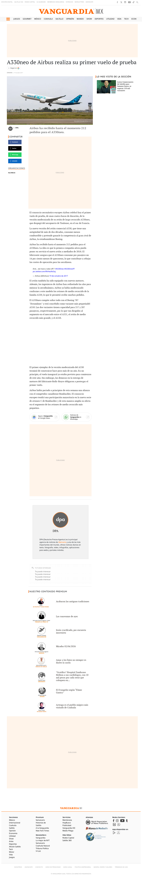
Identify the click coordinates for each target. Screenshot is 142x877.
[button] (8, 19)
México (37, 19)
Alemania (62, 542)
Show (89, 19)
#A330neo (59, 269)
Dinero (9, 73)
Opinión (70, 19)
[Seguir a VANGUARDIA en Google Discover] (14, 68)
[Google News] (45, 417)
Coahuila (48, 19)
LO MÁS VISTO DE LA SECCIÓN (114, 76)
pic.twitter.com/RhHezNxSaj (44, 271)
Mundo (80, 19)
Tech (126, 19)
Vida (119, 19)
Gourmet (27, 19)
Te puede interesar (43, 571)
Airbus (12, 173)
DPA (17, 128)
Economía (136, 19)
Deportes (99, 19)
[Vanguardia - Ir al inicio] (71, 11)
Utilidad (110, 19)
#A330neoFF (69, 269)
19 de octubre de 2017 (58, 276)
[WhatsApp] (76, 417)
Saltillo (59, 19)
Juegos (17, 19)
